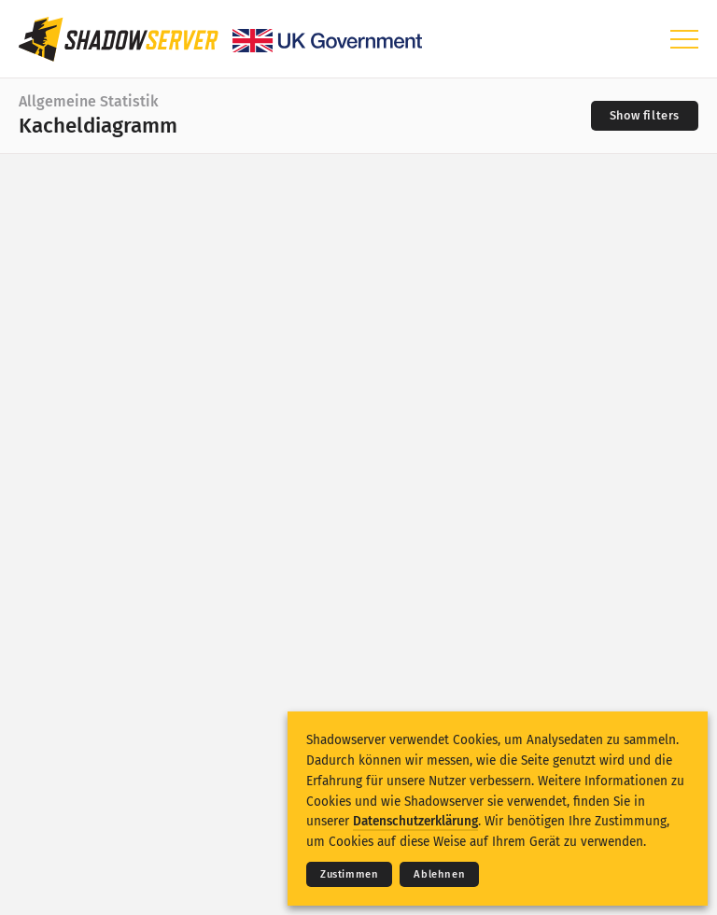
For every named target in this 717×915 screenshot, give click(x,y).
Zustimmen (349, 874)
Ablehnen (439, 874)
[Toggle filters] (644, 116)
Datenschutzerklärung (415, 821)
